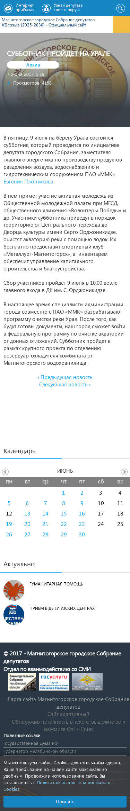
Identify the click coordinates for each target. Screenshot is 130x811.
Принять (65, 801)
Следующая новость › (65, 384)
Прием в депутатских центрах (62, 608)
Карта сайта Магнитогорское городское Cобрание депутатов (68, 702)
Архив (33, 65)
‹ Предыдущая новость (65, 376)
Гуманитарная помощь (56, 583)
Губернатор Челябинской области (39, 751)
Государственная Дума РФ (30, 743)
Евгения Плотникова (28, 181)
